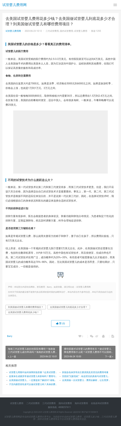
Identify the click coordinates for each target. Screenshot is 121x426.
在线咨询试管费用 (100, 403)
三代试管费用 (52, 31)
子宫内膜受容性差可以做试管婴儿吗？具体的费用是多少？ (33, 384)
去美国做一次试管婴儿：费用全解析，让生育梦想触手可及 (86, 380)
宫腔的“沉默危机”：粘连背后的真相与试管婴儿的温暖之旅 (86, 376)
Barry (9, 336)
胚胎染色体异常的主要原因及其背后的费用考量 (85, 372)
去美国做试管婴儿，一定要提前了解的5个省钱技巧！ (33, 380)
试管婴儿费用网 (14, 5)
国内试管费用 (66, 31)
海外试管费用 (81, 403)
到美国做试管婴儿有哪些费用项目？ (25, 307)
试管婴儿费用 (80, 31)
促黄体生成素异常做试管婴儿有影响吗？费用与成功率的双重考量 (33, 376)
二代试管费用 (33, 403)
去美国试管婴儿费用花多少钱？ (23, 312)
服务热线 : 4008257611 (59, 407)
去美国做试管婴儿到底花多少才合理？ (68, 307)
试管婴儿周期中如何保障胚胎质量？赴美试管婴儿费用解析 (33, 372)
